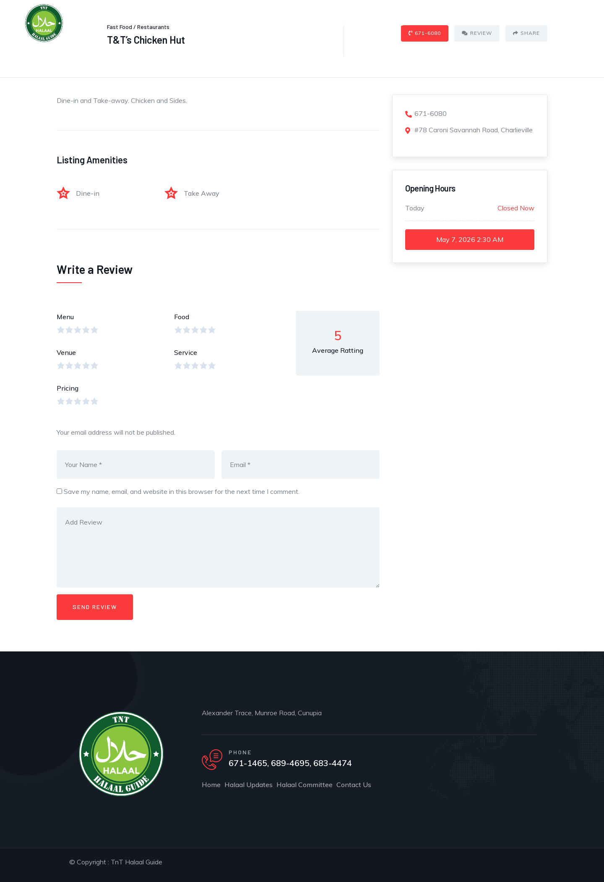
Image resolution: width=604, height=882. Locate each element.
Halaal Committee (325, 23)
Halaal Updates (258, 23)
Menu (65, 316)
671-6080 (426, 113)
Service (185, 352)
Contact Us (387, 23)
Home (209, 23)
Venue (66, 352)
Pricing (67, 388)
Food (181, 316)
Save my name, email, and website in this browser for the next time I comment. (181, 491)
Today (414, 208)
